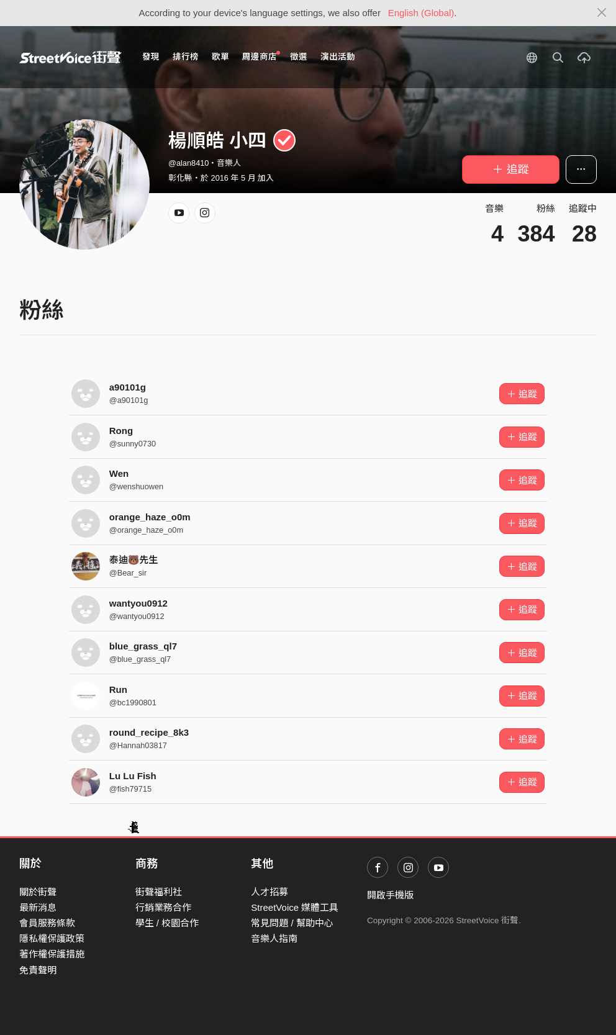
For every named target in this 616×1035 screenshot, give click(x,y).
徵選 (298, 56)
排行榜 (186, 56)
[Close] (602, 13)
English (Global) (421, 12)
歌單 (220, 56)
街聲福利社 (158, 892)
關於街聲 (38, 892)
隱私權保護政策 (51, 938)
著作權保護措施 (51, 954)
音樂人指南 (274, 938)
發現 (151, 56)
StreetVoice (70, 57)
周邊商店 (261, 56)
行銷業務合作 (163, 907)
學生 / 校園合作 (167, 923)
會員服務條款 (47, 923)
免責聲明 (38, 970)
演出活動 (337, 56)
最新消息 (38, 907)
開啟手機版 (390, 895)
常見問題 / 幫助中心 (292, 923)
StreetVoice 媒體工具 (294, 907)
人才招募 (269, 892)
